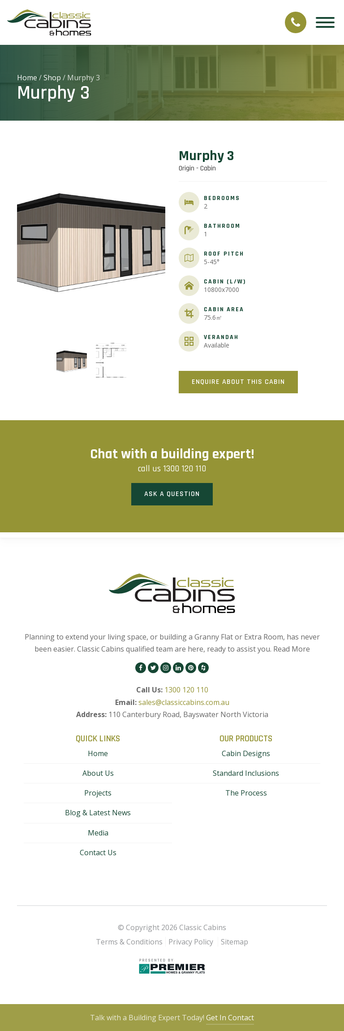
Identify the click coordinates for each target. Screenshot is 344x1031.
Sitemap (234, 942)
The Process (246, 793)
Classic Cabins (202, 927)
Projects (98, 793)
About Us (98, 773)
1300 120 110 (184, 468)
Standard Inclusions (246, 773)
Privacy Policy (190, 942)
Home (27, 78)
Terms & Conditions (129, 942)
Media (98, 833)
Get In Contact (230, 1017)
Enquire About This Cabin (238, 382)
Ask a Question (172, 494)
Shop (52, 78)
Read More (291, 649)
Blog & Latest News (98, 813)
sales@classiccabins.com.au (183, 702)
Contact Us (98, 852)
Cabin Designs (246, 753)
